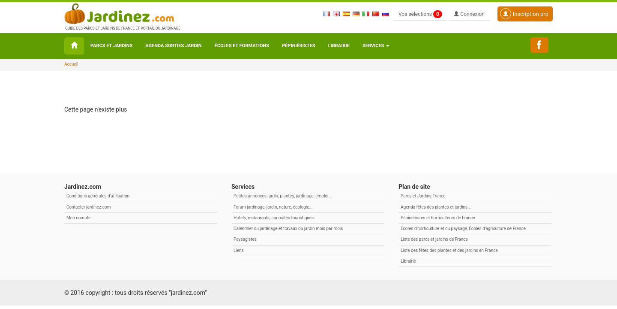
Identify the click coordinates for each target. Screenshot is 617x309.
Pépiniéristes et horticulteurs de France (438, 217)
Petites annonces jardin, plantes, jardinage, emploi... (283, 196)
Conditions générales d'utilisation (97, 196)
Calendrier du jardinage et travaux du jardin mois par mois (288, 228)
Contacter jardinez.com (88, 207)
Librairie (339, 45)
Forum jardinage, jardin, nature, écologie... (273, 207)
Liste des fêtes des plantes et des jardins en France (449, 250)
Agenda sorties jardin (173, 45)
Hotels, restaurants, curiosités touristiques (274, 217)
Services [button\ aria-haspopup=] (375, 45)
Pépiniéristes (298, 45)
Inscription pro (524, 13)
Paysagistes (245, 239)
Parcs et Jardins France (423, 196)
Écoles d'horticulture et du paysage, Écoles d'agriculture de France (463, 228)
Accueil (71, 64)
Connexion (469, 14)
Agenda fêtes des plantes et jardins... (436, 207)
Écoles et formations (242, 45)
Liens (239, 250)
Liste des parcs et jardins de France (434, 239)
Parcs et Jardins (111, 45)
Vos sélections (420, 14)
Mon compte (78, 217)
